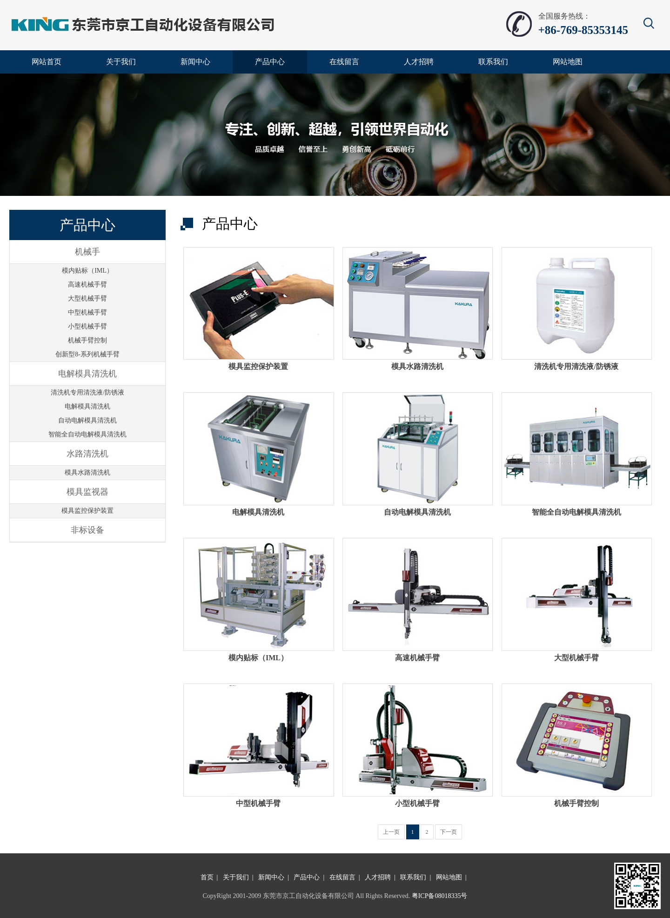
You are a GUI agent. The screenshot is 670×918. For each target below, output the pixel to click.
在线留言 (342, 877)
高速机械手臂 (87, 284)
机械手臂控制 (87, 340)
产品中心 (307, 877)
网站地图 (449, 877)
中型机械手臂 (87, 312)
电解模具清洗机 (87, 406)
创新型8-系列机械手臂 (87, 354)
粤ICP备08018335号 (440, 895)
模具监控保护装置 (87, 510)
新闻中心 (271, 877)
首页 (207, 877)
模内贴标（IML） (87, 270)
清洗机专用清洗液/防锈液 (87, 392)
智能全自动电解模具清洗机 (87, 434)
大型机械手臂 (87, 298)
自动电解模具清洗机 (87, 420)
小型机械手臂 (87, 326)
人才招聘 (378, 877)
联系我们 (413, 877)
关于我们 (236, 877)
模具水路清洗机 (87, 472)
